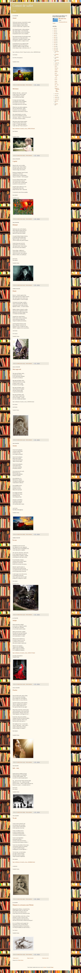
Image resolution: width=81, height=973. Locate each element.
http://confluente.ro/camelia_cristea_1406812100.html (24, 128)
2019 (55, 40)
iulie (56, 64)
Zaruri (14, 18)
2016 (55, 46)
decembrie (57, 51)
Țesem (15, 446)
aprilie (56, 97)
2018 (55, 42)
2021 (55, 37)
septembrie (57, 60)
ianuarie (56, 103)
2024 (55, 31)
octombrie (57, 57)
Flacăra (15, 690)
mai (56, 95)
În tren (15, 540)
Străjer (15, 620)
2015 (55, 48)
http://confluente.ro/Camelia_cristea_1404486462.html (24, 862)
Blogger (51, 967)
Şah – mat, (16, 768)
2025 (55, 30)
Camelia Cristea (63, 18)
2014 (55, 49)
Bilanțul (15, 225)
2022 (55, 35)
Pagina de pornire (30, 958)
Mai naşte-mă (17, 369)
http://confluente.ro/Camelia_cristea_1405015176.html (24, 652)
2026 (55, 28)
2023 (55, 33)
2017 (55, 44)
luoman (44, 967)
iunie (56, 93)
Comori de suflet (23, 5)
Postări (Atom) (20, 960)
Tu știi (15, 818)
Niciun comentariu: (29, 84)
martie (56, 99)
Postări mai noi (15, 958)
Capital (15, 161)
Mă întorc (16, 89)
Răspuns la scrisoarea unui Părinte (23, 905)
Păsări (14, 291)
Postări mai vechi (45, 958)
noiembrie (57, 54)
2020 (55, 39)
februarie (56, 100)
